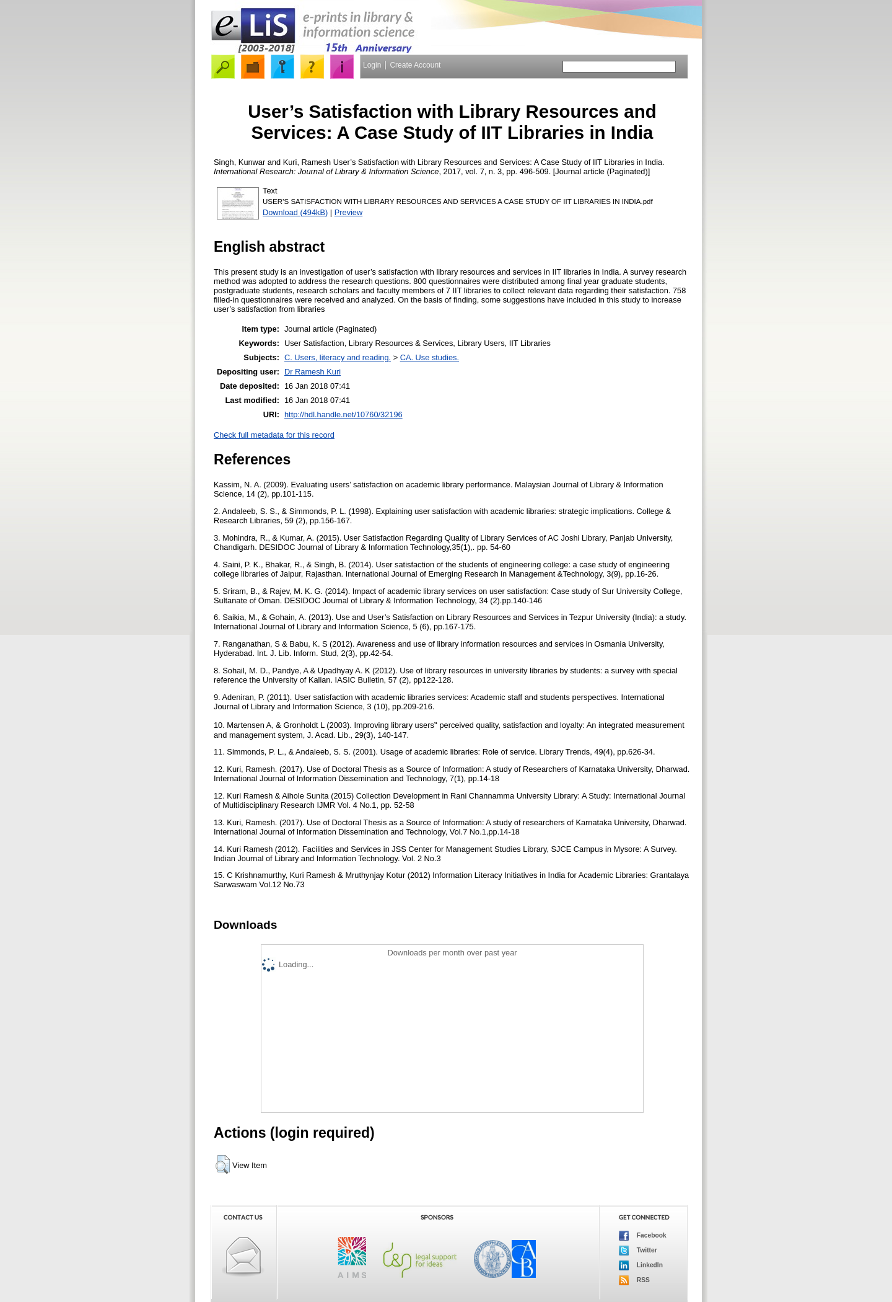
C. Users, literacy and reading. (337, 357)
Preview (348, 212)
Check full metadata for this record (274, 435)
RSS (634, 1280)
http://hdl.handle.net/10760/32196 (343, 414)
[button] (223, 1164)
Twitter (638, 1251)
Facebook (643, 1236)
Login (372, 65)
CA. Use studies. (429, 357)
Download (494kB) (295, 212)
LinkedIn (641, 1265)
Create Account (415, 65)
